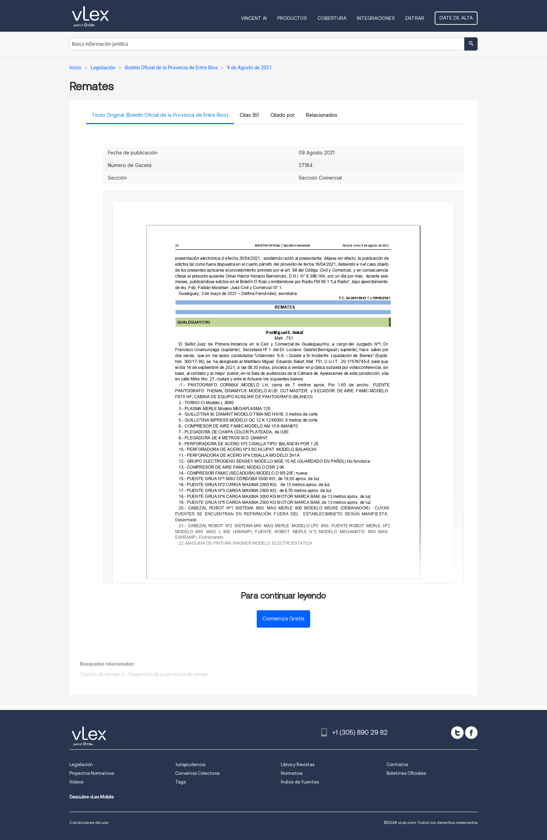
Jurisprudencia (190, 764)
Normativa (291, 773)
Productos (292, 18)
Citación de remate (100, 674)
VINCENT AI (254, 18)
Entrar (414, 18)
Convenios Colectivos (197, 773)
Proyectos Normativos (91, 773)
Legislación (81, 764)
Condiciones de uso (88, 822)
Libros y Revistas (297, 764)
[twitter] (457, 732)
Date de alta (456, 18)
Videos (76, 782)
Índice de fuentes (300, 782)
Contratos (397, 764)
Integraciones (376, 18)
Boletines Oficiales (406, 773)
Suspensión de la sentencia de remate (168, 674)
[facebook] (471, 732)
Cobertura (331, 18)
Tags (180, 782)
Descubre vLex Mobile (91, 797)
